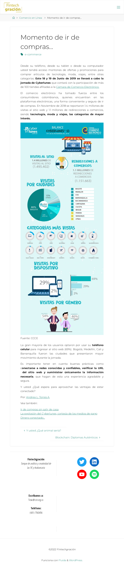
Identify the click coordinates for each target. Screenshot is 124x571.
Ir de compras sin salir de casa (39, 409)
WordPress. (76, 560)
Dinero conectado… (32, 417)
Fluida (62, 560)
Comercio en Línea (30, 17)
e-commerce (33, 54)
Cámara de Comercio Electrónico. (77, 87)
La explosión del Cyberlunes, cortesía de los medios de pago (58, 413)
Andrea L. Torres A (38, 397)
